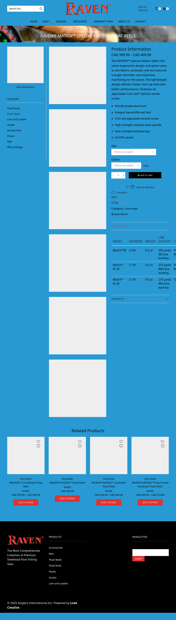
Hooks (11, 126)
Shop (46, 21)
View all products (25, 86)
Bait (9, 143)
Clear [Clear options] (146, 165)
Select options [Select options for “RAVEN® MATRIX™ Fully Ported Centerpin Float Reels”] (150, 503)
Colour (115, 159)
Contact (140, 21)
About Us (124, 21)
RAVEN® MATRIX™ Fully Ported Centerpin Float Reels (150, 484)
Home (33, 21)
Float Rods (14, 108)
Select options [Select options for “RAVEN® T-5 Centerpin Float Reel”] (26, 503)
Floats (11, 137)
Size (113, 146)
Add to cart (146, 175)
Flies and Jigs (15, 149)
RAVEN (26, 491)
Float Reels (93, 31)
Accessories (14, 131)
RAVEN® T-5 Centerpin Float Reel (26, 484)
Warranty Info (103, 21)
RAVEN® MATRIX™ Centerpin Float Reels (108, 484)
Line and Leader (17, 120)
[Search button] (41, 9)
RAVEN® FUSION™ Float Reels (67, 484)
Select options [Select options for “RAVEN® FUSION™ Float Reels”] (67, 503)
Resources (81, 21)
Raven (124, 215)
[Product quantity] (118, 175)
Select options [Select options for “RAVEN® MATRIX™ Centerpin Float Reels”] (109, 503)
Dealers (62, 21)
